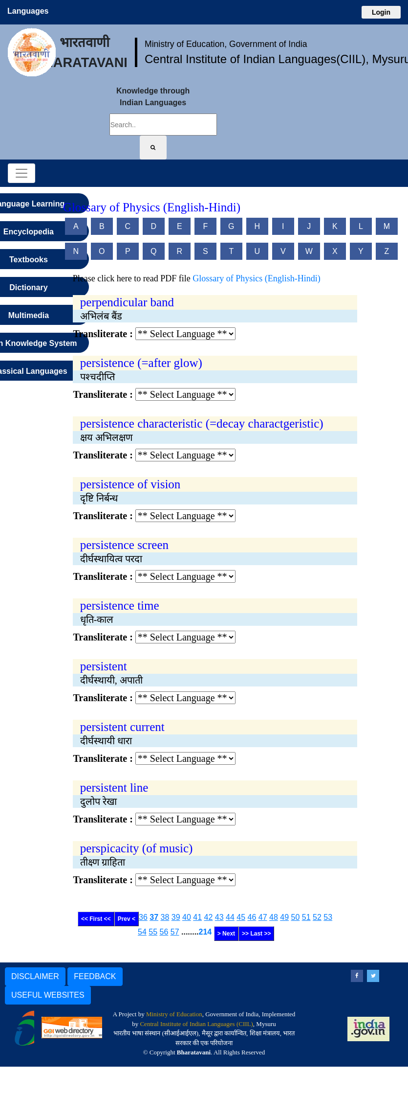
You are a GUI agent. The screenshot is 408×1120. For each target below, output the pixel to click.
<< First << (96, 918)
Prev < (126, 918)
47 (262, 917)
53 (327, 917)
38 (165, 917)
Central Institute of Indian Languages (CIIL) (196, 1024)
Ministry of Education (174, 1014)
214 (205, 932)
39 (176, 917)
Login (381, 12)
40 (186, 917)
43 (219, 917)
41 (197, 917)
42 (208, 917)
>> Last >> (256, 933)
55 (153, 932)
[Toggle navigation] (21, 173)
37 (154, 917)
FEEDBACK (95, 976)
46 (252, 917)
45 (240, 917)
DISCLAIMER (35, 976)
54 (142, 932)
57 (175, 932)
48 (273, 917)
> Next (226, 933)
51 (306, 917)
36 (143, 917)
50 (295, 917)
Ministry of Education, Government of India (226, 44)
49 (284, 917)
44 (230, 917)
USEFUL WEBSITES (48, 995)
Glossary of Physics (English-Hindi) (256, 278)
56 (163, 932)
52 (317, 917)
